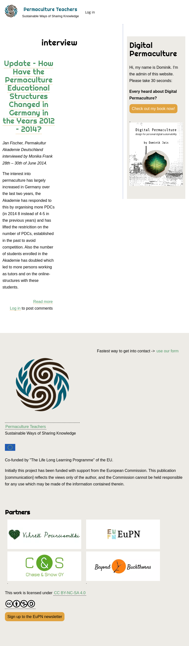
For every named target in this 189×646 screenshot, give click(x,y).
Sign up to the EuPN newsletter (34, 617)
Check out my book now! (153, 109)
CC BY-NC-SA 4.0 (69, 593)
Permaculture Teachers (50, 9)
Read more (43, 302)
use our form (168, 351)
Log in (90, 12)
